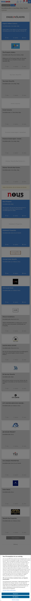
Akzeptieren (15, 593)
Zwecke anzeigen (15, 599)
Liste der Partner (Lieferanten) (9, 590)
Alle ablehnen (15, 596)
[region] (15, 578)
